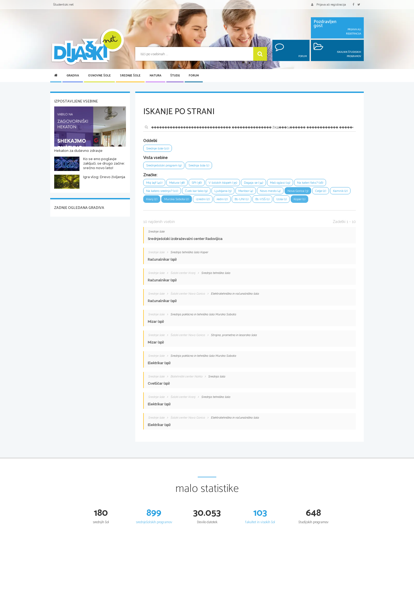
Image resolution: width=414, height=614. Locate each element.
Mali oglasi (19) (290, 184)
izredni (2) (230, 201)
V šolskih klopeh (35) (228, 184)
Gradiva (72, 75)
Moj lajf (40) (154, 184)
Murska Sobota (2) (202, 201)
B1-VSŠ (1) (293, 201)
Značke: (150, 176)
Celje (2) (334, 192)
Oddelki (150, 141)
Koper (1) (333, 201)
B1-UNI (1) (271, 201)
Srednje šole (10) (158, 149)
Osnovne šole (99, 75)
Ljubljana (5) (230, 192)
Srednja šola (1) (203, 166)
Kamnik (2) (154, 201)
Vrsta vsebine (155, 158)
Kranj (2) (175, 201)
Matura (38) (179, 184)
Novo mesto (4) (280, 192)
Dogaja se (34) (261, 184)
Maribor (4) (254, 192)
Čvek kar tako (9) (201, 192)
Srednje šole (130, 75)
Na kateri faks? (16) (322, 184)
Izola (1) (314, 201)
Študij (175, 75)
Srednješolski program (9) (165, 166)
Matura (155, 75)
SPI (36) (200, 184)
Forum (194, 75)
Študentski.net (63, 4)
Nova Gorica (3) (309, 192)
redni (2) (250, 201)
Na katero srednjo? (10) (163, 192)
